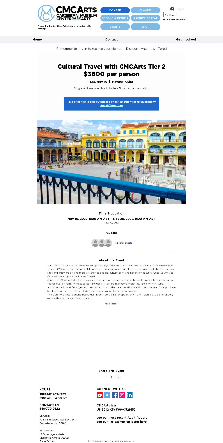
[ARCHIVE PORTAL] (145, 18)
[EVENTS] (115, 26)
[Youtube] (100, 395)
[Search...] (174, 15)
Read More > (111, 303)
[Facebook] (115, 395)
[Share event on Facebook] (104, 377)
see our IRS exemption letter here (122, 421)
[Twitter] (107, 395)
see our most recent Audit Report (122, 417)
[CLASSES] (145, 10)
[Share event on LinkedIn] (119, 377)
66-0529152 (180, 19)
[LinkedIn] (130, 395)
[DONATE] (115, 10)
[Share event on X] (111, 377)
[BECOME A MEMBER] (115, 18)
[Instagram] (122, 395)
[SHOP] (145, 26)
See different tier (111, 105)
